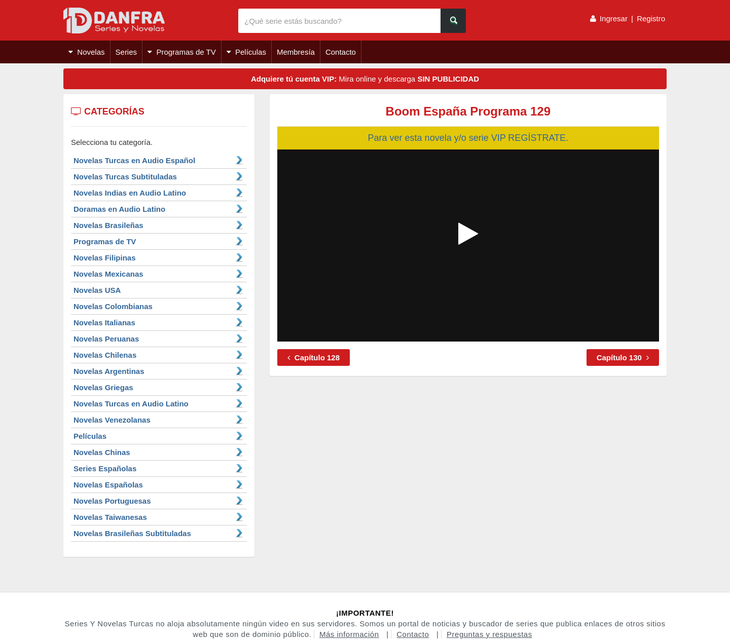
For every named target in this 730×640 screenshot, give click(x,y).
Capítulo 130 (623, 357)
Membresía (296, 52)
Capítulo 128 (313, 357)
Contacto (340, 52)
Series (126, 52)
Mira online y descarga (365, 78)
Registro (651, 18)
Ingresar (614, 18)
